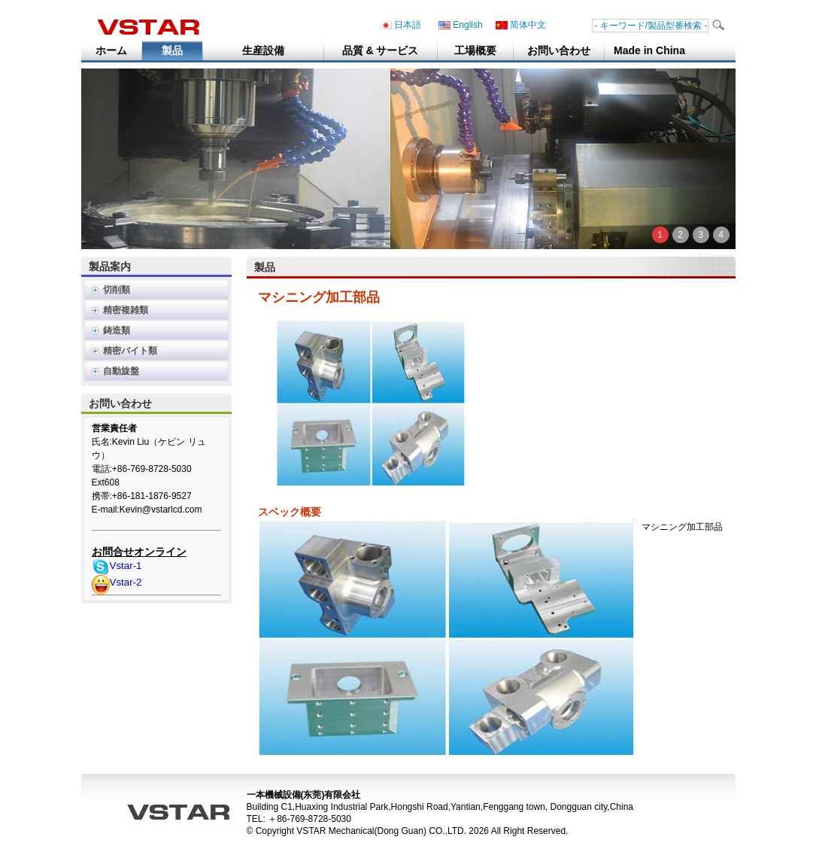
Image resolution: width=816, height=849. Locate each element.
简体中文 (521, 25)
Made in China (649, 50)
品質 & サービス (380, 50)
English (460, 25)
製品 (172, 50)
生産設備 (263, 50)
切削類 (116, 290)
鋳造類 (116, 330)
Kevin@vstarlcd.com (161, 509)
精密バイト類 (130, 350)
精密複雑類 (125, 310)
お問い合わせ (558, 50)
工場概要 (475, 50)
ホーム (111, 50)
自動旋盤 (121, 371)
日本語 (400, 25)
